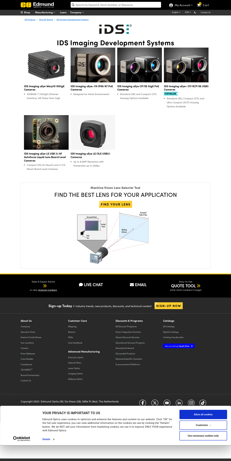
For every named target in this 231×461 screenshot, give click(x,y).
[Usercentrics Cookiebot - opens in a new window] (21, 454)
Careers (24, 348)
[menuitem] (29, 12)
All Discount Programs (126, 326)
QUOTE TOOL (183, 285)
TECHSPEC (26, 369)
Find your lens (115, 204)
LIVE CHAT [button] (91, 284)
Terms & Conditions (61, 406)
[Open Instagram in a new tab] (191, 404)
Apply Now (177, 346)
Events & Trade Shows (31, 337)
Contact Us (206, 12)
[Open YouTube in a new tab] (167, 404)
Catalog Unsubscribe (173, 337)
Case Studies (27, 358)
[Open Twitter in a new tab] (155, 404)
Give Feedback (75, 342)
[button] (197, 12)
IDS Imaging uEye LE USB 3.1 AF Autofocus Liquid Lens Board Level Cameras (45, 157)
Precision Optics (75, 357)
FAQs (70, 337)
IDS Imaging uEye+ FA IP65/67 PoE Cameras (92, 87)
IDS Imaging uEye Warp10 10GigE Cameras (44, 87)
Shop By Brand (46, 19)
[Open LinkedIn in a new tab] (179, 404)
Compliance (26, 364)
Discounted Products (125, 353)
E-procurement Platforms (128, 364)
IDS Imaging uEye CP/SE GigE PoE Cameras (138, 87)
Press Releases (28, 353)
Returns (71, 331)
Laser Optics (74, 368)
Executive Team (28, 331)
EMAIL (138, 284)
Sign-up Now (168, 305)
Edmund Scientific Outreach (129, 358)
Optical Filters (74, 362)
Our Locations (27, 342)
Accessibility (79, 406)
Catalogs (169, 326)
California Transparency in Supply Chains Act (43, 412)
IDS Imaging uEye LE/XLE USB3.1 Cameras (90, 155)
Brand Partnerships (30, 375)
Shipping (72, 326)
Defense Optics (75, 378)
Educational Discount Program (130, 342)
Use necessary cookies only (203, 451)
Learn (63, 12)
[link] (204, 2)
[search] (116, 5)
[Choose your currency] (188, 12)
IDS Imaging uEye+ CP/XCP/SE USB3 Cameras (186, 87)
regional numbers (47, 289)
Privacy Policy (28, 406)
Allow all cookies (203, 430)
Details (46, 455)
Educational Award (125, 348)
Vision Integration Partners (128, 331)
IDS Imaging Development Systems (72, 19)
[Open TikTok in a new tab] (203, 404)
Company (77, 12)
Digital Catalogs (171, 331)
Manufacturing (46, 12)
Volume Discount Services (127, 337)
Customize (203, 441)
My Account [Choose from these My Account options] (182, 5)
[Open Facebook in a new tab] (142, 404)
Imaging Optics (75, 373)
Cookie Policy (43, 406)
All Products (30, 19)
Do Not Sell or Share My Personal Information (86, 409)
